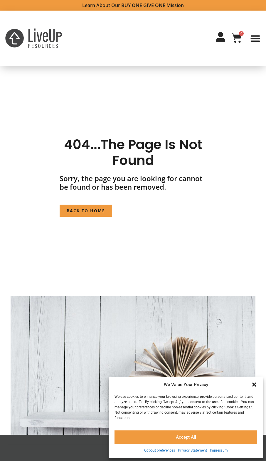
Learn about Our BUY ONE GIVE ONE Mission (133, 5)
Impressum (219, 450)
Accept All (186, 437)
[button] (254, 384)
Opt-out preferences (159, 450)
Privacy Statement (192, 450)
